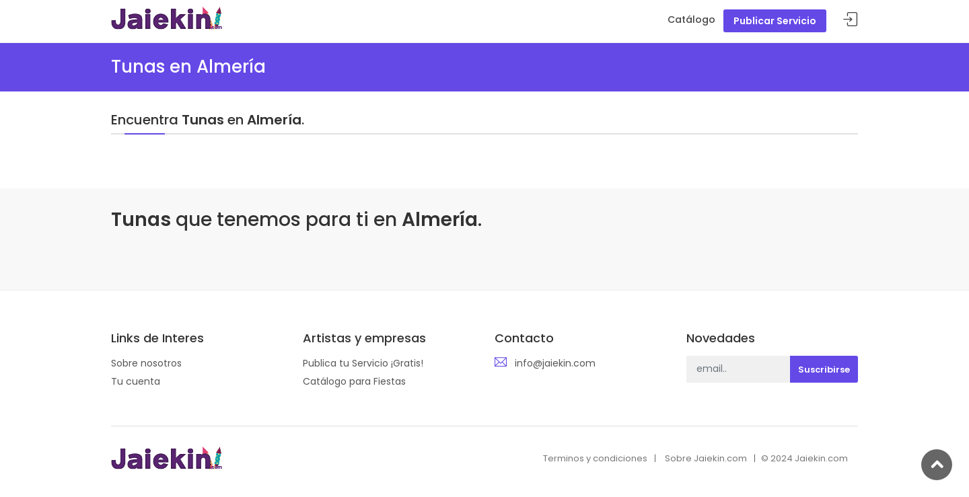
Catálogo (691, 19)
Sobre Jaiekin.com (706, 458)
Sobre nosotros (146, 363)
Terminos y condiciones (595, 458)
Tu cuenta (135, 381)
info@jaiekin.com (555, 363)
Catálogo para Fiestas (354, 381)
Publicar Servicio (774, 21)
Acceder (850, 20)
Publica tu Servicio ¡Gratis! (363, 363)
